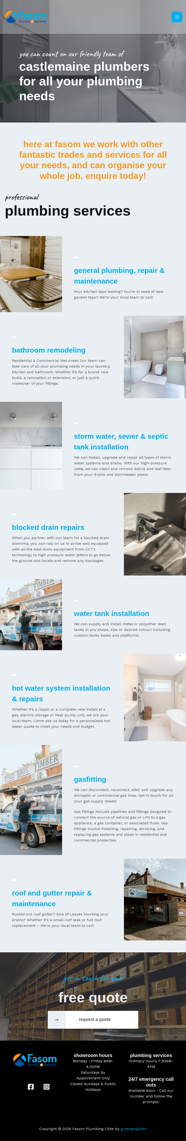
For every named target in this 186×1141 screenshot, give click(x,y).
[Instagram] (46, 1087)
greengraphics (134, 1128)
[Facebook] (31, 1087)
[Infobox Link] (93, 1020)
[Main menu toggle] (177, 17)
